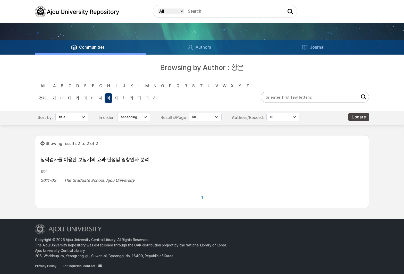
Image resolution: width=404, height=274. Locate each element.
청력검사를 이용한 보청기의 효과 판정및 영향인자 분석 (94, 160)
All (42, 85)
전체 (42, 98)
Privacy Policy (45, 266)
